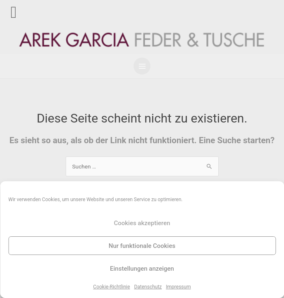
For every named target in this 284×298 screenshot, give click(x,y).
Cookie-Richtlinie (111, 287)
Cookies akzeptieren (142, 223)
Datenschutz (148, 287)
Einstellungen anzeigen (142, 268)
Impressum (178, 287)
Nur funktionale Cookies (142, 246)
